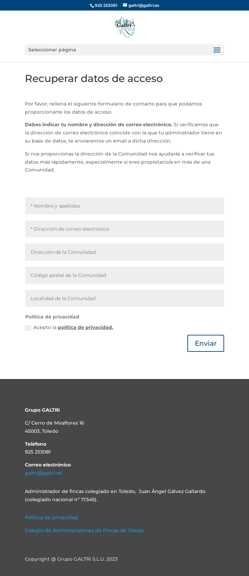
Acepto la (69, 327)
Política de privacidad (51, 517)
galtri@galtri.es (43, 473)
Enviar (206, 343)
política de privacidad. (85, 327)
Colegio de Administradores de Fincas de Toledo (84, 530)
